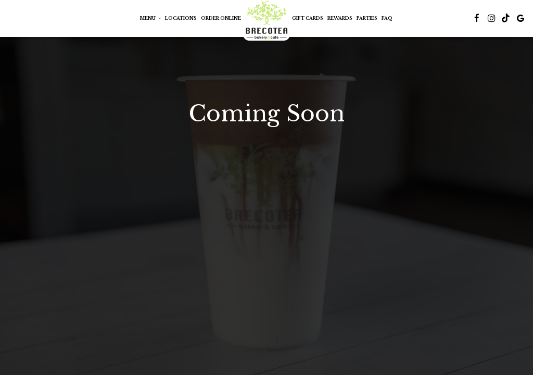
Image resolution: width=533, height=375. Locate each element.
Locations (181, 18)
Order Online (221, 18)
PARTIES (367, 18)
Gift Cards (307, 18)
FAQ (387, 18)
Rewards (339, 18)
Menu (150, 18)
